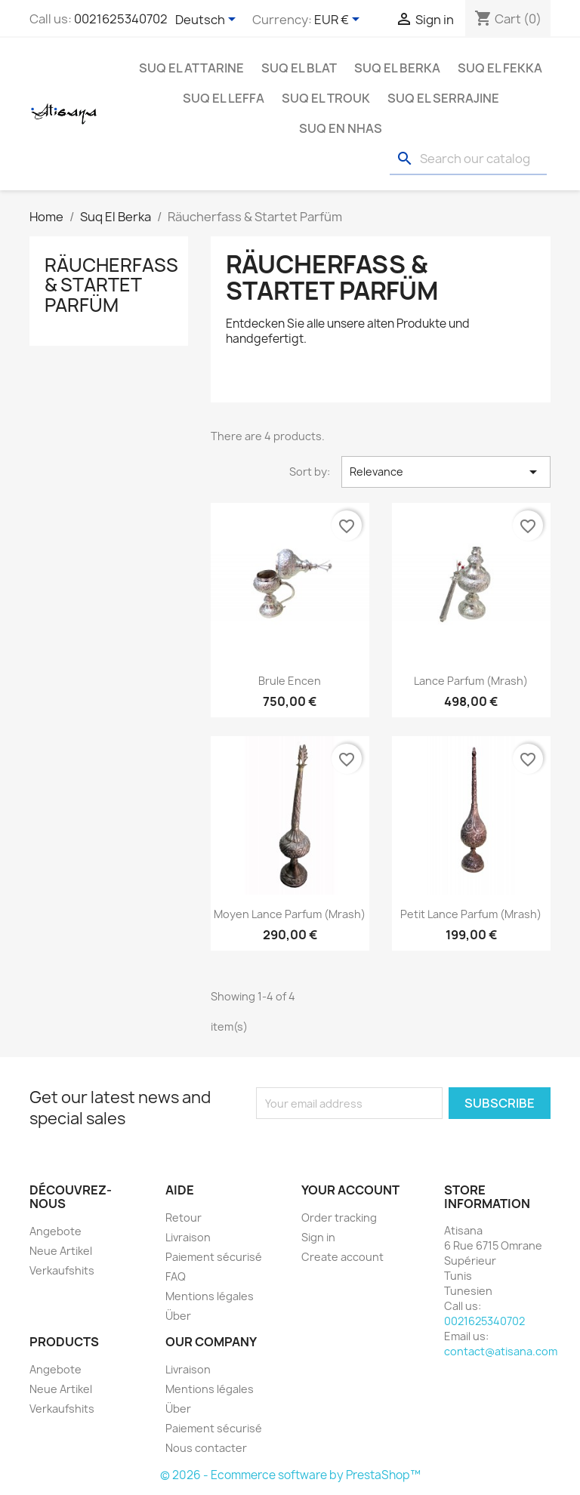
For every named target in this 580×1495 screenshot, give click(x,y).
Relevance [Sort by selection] (446, 472)
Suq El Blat (299, 68)
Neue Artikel (60, 1251)
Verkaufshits (61, 1270)
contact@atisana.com (500, 1351)
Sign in (318, 1237)
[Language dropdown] (208, 20)
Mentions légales (209, 1296)
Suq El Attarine (191, 68)
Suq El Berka (397, 68)
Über (178, 1316)
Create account (342, 1257)
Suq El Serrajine (443, 98)
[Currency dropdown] (339, 20)
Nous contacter (206, 1448)
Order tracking (339, 1217)
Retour (183, 1217)
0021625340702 (121, 19)
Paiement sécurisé (213, 1257)
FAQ (175, 1276)
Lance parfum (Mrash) (471, 681)
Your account (350, 1190)
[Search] (468, 159)
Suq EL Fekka (500, 68)
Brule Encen (289, 681)
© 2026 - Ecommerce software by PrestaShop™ (290, 1475)
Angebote (55, 1231)
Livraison (188, 1237)
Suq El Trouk (326, 98)
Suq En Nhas (340, 128)
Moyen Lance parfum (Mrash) (290, 914)
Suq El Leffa (223, 98)
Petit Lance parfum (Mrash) (470, 914)
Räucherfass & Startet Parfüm (111, 285)
